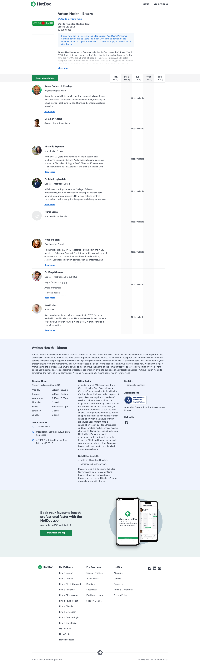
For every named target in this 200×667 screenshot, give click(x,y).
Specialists (91, 590)
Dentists (90, 584)
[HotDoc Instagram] (159, 568)
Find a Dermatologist (69, 617)
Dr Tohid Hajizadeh (55, 179)
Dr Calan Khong (53, 119)
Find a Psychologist (68, 601)
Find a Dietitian (66, 606)
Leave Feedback (66, 640)
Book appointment (45, 78)
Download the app (56, 533)
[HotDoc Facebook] (149, 568)
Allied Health (92, 579)
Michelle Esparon (54, 146)
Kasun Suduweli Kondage (58, 86)
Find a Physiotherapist (70, 584)
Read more (49, 111)
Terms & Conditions (123, 590)
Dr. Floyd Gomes (53, 272)
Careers (117, 579)
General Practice (94, 573)
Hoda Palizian (52, 240)
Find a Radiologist (68, 623)
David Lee (50, 305)
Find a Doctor (66, 573)
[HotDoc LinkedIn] (154, 568)
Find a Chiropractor (68, 595)
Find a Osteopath (67, 612)
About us (118, 573)
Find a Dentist (66, 579)
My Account (65, 629)
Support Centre (94, 601)
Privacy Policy (120, 595)
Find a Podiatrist (67, 590)
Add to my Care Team (70, 19)
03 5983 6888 (43, 426)
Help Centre (65, 634)
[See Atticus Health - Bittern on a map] (153, 24)
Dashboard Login (94, 595)
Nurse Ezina (51, 212)
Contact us (119, 584)
